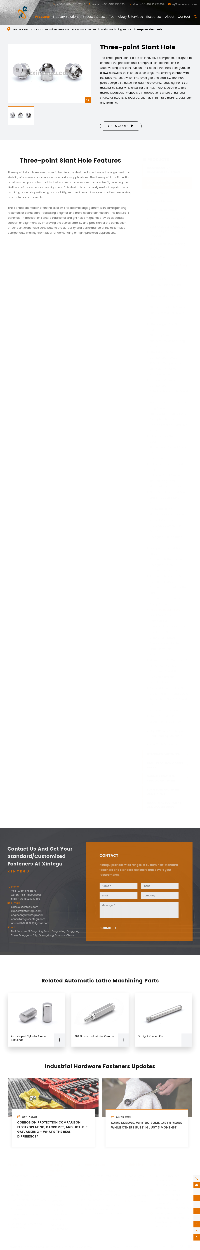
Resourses (154, 16)
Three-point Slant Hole (147, 30)
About (169, 16)
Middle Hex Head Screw (165, 721)
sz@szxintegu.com (184, 4)
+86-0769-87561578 (70, 4)
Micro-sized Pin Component (168, 660)
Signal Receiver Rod (162, 665)
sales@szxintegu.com (22, 907)
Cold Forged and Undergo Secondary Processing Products (167, 231)
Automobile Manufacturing (57, 1227)
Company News (136, 1201)
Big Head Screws (160, 201)
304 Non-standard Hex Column (94, 1039)
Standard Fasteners (163, 754)
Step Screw (157, 257)
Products (42, 16)
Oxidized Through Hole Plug (167, 688)
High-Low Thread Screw (93, 1200)
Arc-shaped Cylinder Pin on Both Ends (28, 1041)
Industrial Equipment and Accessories (164, 804)
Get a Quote (121, 126)
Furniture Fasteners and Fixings (163, 791)
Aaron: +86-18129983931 (109, 4)
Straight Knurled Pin (162, 716)
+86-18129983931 (164, 1180)
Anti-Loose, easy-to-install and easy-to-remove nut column (97, 1178)
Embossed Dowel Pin (163, 671)
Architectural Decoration (56, 1193)
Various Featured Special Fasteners (161, 778)
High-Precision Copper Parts (165, 765)
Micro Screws (158, 193)
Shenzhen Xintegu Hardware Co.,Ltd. (46, 1247)
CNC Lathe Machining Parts (168, 218)
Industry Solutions (66, 16)
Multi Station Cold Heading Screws (167, 246)
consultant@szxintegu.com (25, 919)
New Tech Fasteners (163, 744)
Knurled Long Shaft (162, 481)
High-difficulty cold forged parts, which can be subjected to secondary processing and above (99, 1209)
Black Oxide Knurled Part (166, 486)
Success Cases (94, 16)
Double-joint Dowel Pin (164, 637)
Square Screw (159, 654)
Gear (152, 441)
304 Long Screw (160, 335)
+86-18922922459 (165, 1185)
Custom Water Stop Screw (167, 458)
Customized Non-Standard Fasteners (61, 30)
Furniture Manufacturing (57, 1184)
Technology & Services (126, 16)
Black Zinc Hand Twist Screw (168, 492)
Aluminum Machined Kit (165, 576)
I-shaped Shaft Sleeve (164, 475)
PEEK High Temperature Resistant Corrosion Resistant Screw (165, 369)
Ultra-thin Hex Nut (161, 436)
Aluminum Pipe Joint (163, 570)
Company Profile (136, 1196)
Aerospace (55, 1219)
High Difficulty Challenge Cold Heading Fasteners (166, 733)
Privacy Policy (133, 1247)
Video (130, 1185)
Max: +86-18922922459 (149, 4)
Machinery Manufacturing (57, 1212)
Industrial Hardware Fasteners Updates (100, 1064)
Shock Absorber (88, 1185)
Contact (184, 16)
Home (17, 30)
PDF (128, 1191)
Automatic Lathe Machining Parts (108, 30)
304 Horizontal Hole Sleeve (167, 307)
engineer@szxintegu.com (24, 915)
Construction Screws (163, 210)
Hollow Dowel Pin (160, 509)
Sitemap (113, 1247)
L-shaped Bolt (159, 279)
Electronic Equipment (55, 1203)
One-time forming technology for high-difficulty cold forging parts (99, 1193)
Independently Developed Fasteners (163, 170)
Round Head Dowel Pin (164, 710)
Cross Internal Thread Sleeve (169, 693)
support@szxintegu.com (24, 911)
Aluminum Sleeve (161, 581)
